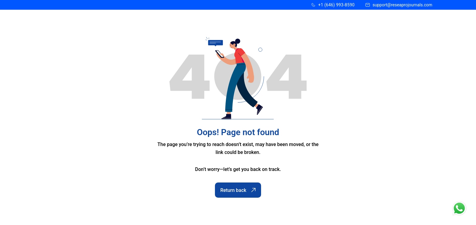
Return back (238, 190)
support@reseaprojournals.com (402, 4)
